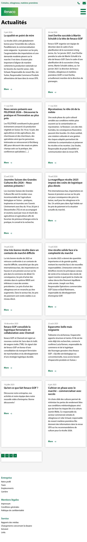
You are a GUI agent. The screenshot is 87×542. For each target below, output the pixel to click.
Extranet (4, 529)
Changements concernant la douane (16, 526)
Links (3, 533)
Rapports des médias (10, 523)
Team (3, 485)
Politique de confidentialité (12, 511)
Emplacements (7, 488)
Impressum (5, 504)
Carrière (4, 492)
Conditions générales (10, 507)
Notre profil (6, 482)
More (6, 89)
